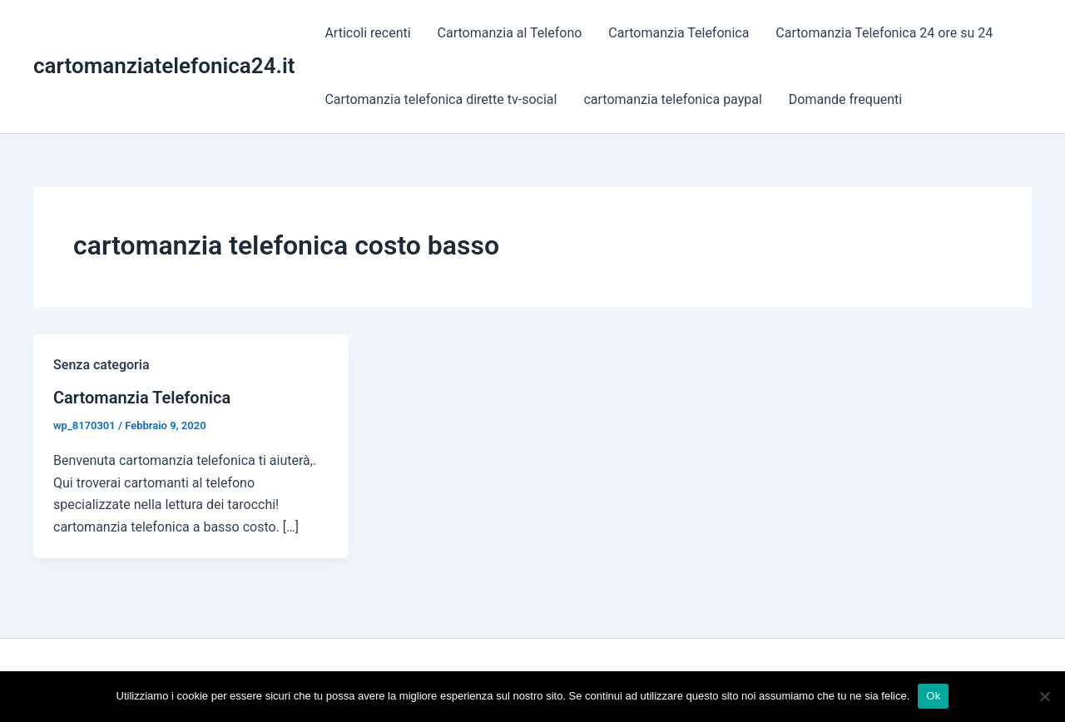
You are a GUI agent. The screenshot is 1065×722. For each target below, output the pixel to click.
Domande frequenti (845, 99)
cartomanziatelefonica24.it (164, 65)
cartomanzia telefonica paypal (672, 99)
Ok (933, 696)
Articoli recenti (367, 33)
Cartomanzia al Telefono (510, 33)
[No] (1044, 696)
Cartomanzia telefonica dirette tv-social (440, 99)
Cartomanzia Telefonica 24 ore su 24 (884, 33)
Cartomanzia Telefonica (678, 33)
